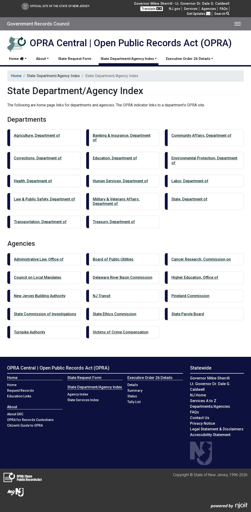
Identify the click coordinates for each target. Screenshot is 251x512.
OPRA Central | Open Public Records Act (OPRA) (58, 368)
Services (191, 9)
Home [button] (16, 59)
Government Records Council (38, 24)
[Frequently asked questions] (224, 9)
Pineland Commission (190, 296)
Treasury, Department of (114, 222)
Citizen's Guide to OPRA (25, 425)
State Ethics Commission (114, 314)
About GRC (15, 414)
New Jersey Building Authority (39, 296)
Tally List (134, 402)
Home (16, 76)
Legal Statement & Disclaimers (216, 429)
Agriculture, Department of (37, 135)
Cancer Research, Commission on (201, 259)
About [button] (41, 59)
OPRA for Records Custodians (30, 420)
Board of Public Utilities (113, 259)
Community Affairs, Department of (201, 135)
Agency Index (77, 394)
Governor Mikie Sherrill (210, 378)
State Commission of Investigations (45, 314)
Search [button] (221, 14)
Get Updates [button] (199, 14)
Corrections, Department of (38, 158)
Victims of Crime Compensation (120, 332)
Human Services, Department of (120, 181)
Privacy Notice (202, 423)
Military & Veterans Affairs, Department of (116, 201)
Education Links (19, 396)
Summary (134, 390)
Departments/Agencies (210, 406)
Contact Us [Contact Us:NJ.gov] (199, 418)
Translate (152, 8)
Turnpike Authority (29, 332)
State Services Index (83, 400)
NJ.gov (174, 9)
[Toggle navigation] (237, 23)
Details (132, 385)
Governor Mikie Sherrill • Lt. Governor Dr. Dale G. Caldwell (181, 3)
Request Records (20, 390)
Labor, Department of (189, 181)
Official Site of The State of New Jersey (55, 6)
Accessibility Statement (210, 435)
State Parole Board (187, 314)
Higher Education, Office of (194, 277)
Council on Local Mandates (37, 277)
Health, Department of (33, 181)
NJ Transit (101, 296)
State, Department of (189, 199)
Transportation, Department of (40, 222)
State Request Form (74, 59)
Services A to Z (203, 401)
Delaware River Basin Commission (122, 277)
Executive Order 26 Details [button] (188, 59)
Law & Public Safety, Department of (44, 199)
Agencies (208, 9)
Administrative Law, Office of (39, 259)
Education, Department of (115, 158)
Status (132, 396)
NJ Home (198, 395)
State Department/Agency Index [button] (127, 59)
